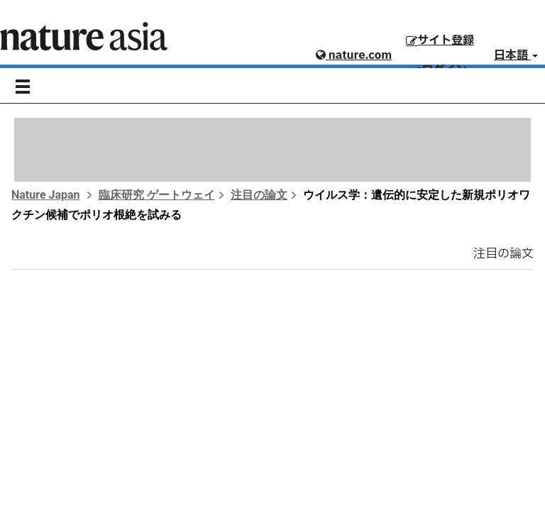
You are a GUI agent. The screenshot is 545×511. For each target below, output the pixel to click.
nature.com (354, 55)
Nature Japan (45, 195)
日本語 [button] (516, 55)
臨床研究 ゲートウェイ (157, 195)
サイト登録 (440, 40)
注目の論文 (259, 195)
